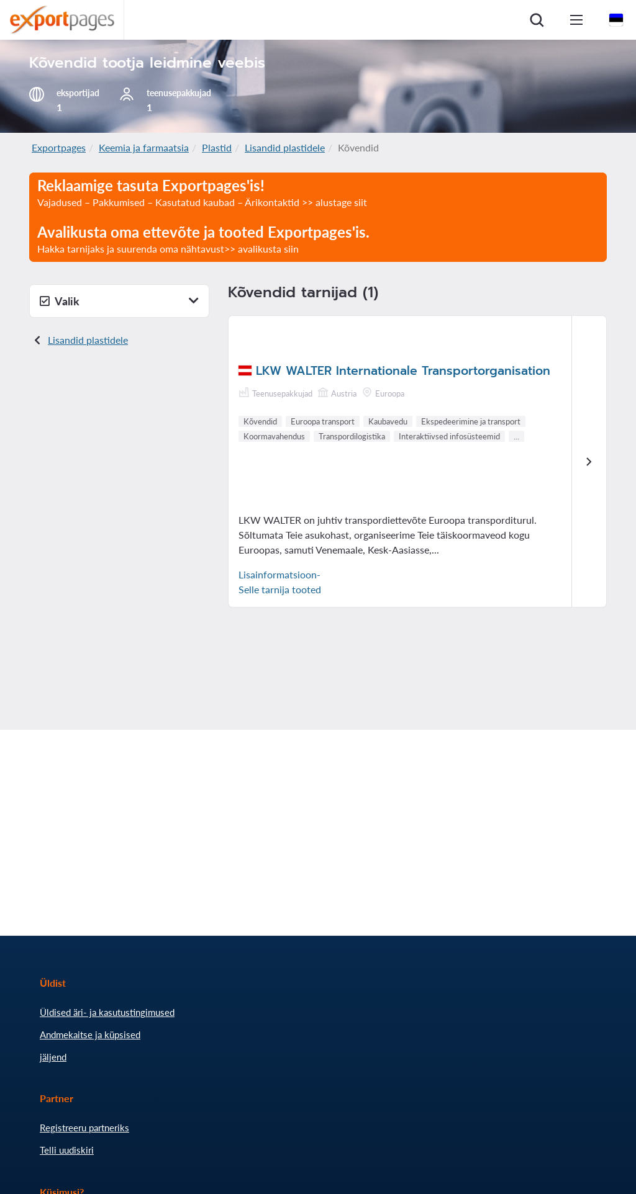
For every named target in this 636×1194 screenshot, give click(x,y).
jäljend (53, 1056)
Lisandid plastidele (285, 147)
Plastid (217, 147)
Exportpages (59, 147)
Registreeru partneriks (84, 1127)
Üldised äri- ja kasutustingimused (107, 1012)
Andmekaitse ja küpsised (90, 1034)
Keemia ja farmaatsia (144, 147)
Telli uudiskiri (67, 1150)
